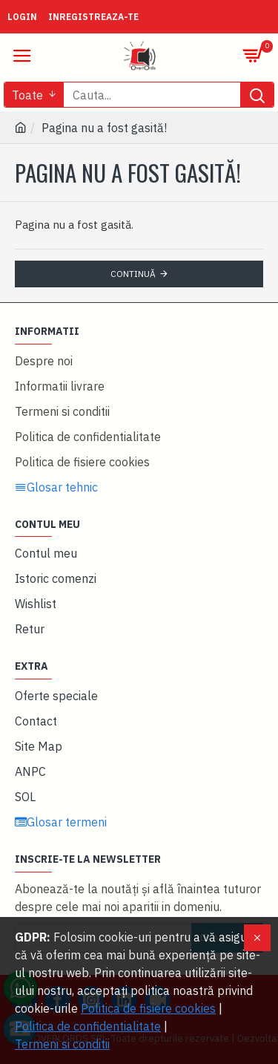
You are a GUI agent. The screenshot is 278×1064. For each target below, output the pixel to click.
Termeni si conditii (62, 1044)
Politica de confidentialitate (88, 1026)
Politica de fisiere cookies (148, 1008)
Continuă (133, 273)
